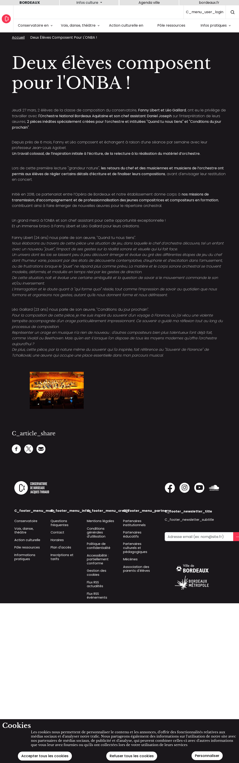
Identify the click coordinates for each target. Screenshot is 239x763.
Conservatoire (25, 521)
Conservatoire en (36, 25)
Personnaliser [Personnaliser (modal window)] (207, 755)
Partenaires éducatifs (132, 534)
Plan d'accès (61, 547)
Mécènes (130, 559)
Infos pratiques (216, 25)
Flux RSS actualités (95, 584)
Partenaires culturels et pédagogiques (135, 548)
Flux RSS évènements (97, 595)
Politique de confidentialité (98, 546)
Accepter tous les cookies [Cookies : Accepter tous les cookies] (44, 756)
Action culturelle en (126, 25)
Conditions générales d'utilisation (96, 532)
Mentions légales (100, 521)
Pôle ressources (171, 25)
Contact (57, 532)
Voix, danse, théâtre (81, 25)
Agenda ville (149, 2)
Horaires (57, 540)
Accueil (18, 37)
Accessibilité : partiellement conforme (98, 559)
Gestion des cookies (96, 572)
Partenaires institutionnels (134, 523)
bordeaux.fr (209, 2)
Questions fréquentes (59, 523)
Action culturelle (27, 540)
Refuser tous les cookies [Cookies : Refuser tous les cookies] (132, 756)
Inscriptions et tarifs (62, 557)
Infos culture (87, 2)
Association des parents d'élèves (136, 569)
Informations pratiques (24, 557)
